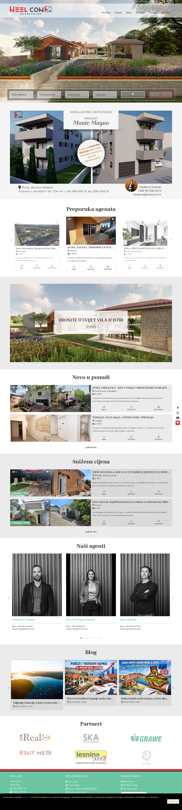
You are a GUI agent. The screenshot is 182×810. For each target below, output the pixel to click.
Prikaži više (91, 447)
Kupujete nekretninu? (77, 792)
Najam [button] (118, 12)
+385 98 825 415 (143, 2)
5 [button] (92, 638)
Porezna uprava (130, 789)
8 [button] (101, 638)
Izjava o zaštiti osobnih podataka (82, 789)
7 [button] (98, 638)
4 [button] (89, 638)
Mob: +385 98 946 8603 (22, 626)
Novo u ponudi (91, 377)
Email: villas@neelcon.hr (77, 629)
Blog (128, 12)
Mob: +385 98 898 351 (75, 626)
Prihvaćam (173, 801)
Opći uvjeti (73, 782)
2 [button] (84, 638)
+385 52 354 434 (18, 792)
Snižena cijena (91, 462)
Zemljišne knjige (130, 785)
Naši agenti (91, 546)
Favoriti (165, 12)
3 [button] (86, 638)
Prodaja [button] (106, 12)
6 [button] (95, 638)
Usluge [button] (140, 12)
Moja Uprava (129, 782)
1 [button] (81, 638)
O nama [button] (152, 12)
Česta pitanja (73, 785)
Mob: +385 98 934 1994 (130, 626)
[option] (91, 244)
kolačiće (26, 797)
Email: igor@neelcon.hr (130, 629)
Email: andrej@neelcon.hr (23, 629)
